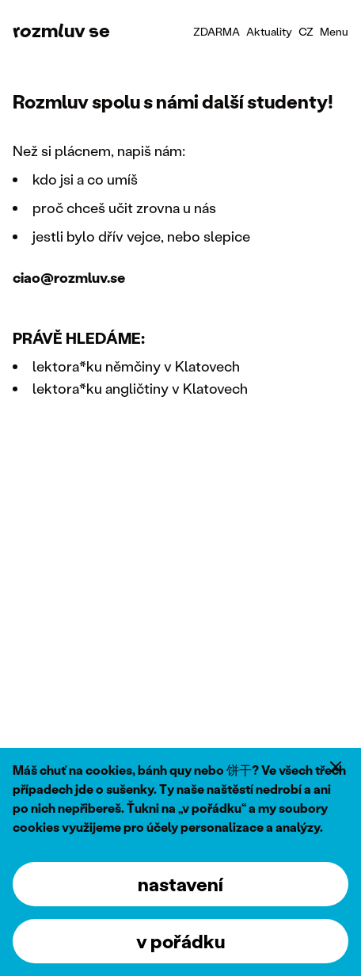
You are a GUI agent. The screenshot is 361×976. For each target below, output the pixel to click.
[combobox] (306, 32)
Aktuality (269, 31)
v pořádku (180, 940)
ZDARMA (216, 31)
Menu (334, 31)
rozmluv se (61, 29)
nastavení (180, 883)
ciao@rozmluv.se (69, 277)
